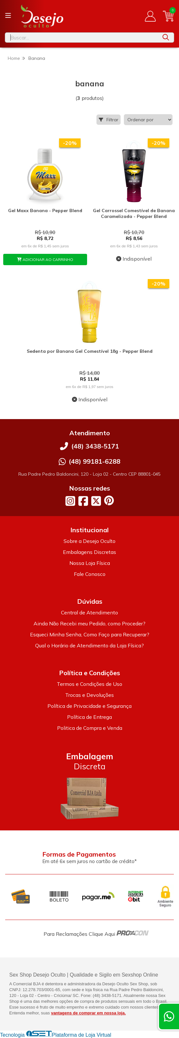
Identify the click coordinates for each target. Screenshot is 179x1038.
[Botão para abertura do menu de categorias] (8, 15)
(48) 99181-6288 (94, 461)
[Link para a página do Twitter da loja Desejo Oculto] (96, 500)
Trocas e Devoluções (89, 695)
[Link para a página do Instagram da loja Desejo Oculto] (70, 500)
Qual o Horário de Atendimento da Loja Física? (89, 645)
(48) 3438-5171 (95, 446)
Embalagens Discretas (89, 552)
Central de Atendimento (89, 612)
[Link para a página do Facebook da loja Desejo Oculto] (83, 500)
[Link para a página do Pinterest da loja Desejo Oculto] (109, 500)
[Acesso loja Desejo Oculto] (150, 16)
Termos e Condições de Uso (89, 684)
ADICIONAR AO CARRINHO (45, 259)
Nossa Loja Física (89, 563)
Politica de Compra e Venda (89, 728)
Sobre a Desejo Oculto (89, 541)
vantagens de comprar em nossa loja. (88, 1013)
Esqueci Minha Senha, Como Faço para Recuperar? (89, 634)
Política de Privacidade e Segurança (89, 706)
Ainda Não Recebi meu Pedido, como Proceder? (89, 623)
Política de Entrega (89, 717)
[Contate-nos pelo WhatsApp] (169, 1016)
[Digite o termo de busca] (81, 37)
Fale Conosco (89, 574)
